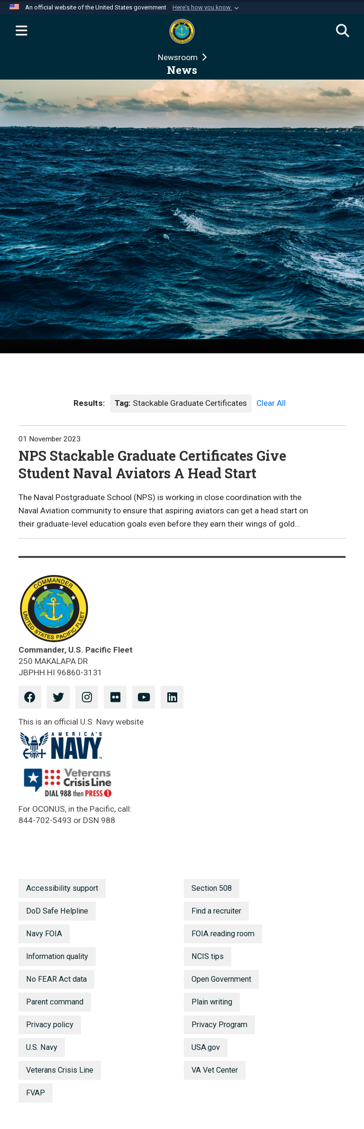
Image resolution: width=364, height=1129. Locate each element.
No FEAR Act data (56, 979)
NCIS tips (207, 956)
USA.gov (205, 1047)
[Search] (343, 31)
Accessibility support (62, 888)
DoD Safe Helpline (57, 910)
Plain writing (211, 1001)
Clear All (271, 403)
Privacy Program (219, 1024)
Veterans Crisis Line (59, 1070)
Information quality (57, 956)
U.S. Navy (41, 1047)
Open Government (221, 979)
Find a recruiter (216, 910)
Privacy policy (49, 1024)
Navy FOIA (44, 933)
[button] (207, 7)
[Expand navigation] (21, 31)
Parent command (54, 1001)
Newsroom (179, 57)
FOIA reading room (223, 933)
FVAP (35, 1092)
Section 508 (211, 888)
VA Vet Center (214, 1070)
